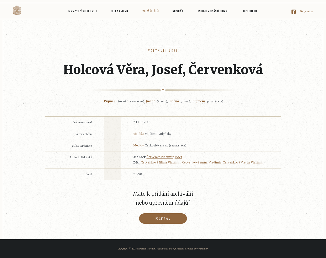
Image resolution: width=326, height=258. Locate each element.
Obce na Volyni (120, 11)
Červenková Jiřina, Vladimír (161, 162)
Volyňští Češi (150, 11)
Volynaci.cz (307, 11)
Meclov (138, 145)
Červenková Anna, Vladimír (202, 162)
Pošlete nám (163, 218)
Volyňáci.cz (16, 10)
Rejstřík (178, 11)
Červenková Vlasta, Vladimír (243, 162)
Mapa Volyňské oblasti (82, 11)
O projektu (250, 11)
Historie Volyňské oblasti (213, 11)
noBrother (202, 248)
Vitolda (138, 134)
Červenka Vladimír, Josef (164, 157)
